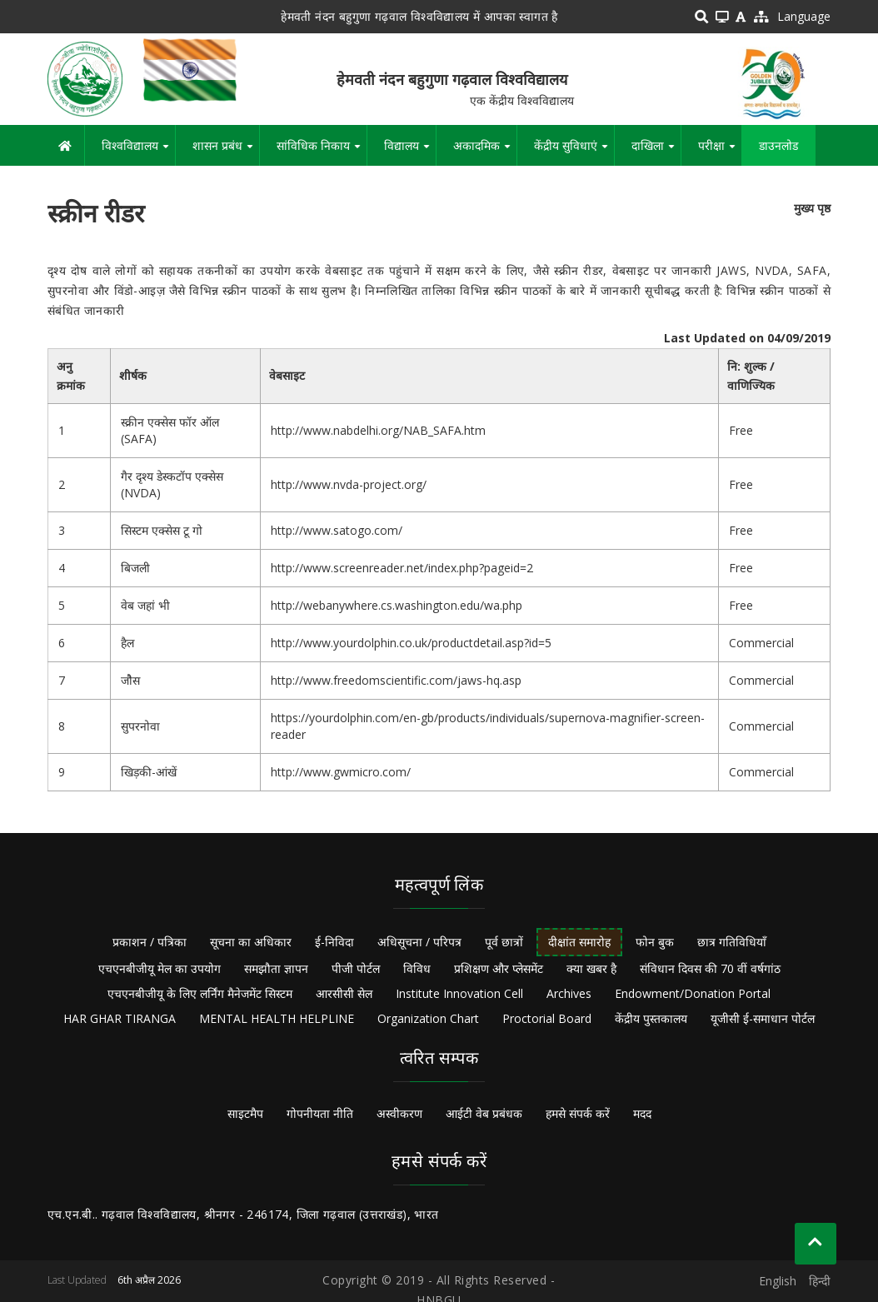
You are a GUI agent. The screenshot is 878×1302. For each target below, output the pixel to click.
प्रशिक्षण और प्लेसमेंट (498, 968)
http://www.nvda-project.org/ (349, 484)
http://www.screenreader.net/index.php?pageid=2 (402, 568)
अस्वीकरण (399, 1113)
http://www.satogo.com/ (336, 530)
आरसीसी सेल (344, 993)
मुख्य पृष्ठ (812, 208)
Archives (568, 993)
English (777, 1281)
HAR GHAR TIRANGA (119, 1018)
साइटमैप (245, 1113)
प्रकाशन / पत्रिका (149, 942)
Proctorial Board (546, 1018)
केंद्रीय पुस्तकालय (651, 1018)
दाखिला (656, 151)
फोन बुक (655, 942)
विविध (417, 968)
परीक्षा (719, 151)
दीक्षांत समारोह (579, 942)
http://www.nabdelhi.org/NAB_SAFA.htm (378, 430)
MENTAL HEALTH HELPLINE (276, 1018)
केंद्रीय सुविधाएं (574, 151)
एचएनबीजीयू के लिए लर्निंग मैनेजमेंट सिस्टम (199, 993)
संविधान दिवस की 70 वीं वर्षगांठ (710, 968)
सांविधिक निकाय (322, 151)
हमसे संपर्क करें (578, 1113)
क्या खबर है (591, 968)
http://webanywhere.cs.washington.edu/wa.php (396, 605)
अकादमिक (484, 151)
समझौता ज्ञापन (276, 968)
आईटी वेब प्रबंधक (484, 1113)
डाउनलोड (778, 145)
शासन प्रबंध (225, 151)
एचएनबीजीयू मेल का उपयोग (159, 968)
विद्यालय (410, 151)
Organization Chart (428, 1018)
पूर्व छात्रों (504, 942)
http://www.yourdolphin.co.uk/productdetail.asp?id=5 (411, 643)
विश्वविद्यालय (138, 151)
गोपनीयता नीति (320, 1113)
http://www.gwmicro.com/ (341, 772)
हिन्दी (820, 1281)
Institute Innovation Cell (459, 993)
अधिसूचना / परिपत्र (419, 942)
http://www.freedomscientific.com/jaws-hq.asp (396, 680)
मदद (642, 1113)
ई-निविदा (334, 942)
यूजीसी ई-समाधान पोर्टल (763, 1018)
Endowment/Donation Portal (693, 993)
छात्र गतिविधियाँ (731, 942)
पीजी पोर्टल (356, 968)
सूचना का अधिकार (251, 942)
